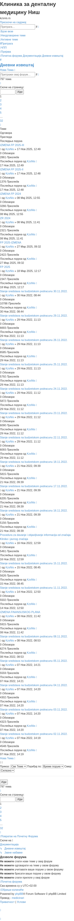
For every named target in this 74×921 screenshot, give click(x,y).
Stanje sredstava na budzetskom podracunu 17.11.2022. (34, 486)
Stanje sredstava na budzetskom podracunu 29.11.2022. (34, 315)
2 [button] (1, 100)
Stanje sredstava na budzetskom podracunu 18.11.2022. (34, 461)
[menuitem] (13, 35)
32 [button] (1, 120)
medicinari (18, 897)
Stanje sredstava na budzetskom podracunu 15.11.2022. (34, 563)
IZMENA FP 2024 (10, 193)
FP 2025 (5, 266)
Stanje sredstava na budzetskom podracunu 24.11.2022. (34, 388)
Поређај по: (45, 766)
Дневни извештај (17, 65)
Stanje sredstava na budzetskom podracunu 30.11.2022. (34, 291)
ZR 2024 (5, 218)
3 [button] (1, 104)
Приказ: (13, 766)
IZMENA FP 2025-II (11, 169)
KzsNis (10, 149)
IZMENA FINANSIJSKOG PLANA (20, 612)
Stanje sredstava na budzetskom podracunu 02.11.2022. (34, 734)
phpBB (19, 893)
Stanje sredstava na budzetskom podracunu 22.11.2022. (34, 437)
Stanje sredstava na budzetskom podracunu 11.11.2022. (34, 587)
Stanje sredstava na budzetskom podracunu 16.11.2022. (34, 510)
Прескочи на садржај (13, 22)
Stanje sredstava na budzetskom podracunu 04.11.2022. (34, 685)
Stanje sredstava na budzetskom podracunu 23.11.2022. (34, 413)
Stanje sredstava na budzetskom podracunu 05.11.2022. (34, 660)
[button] (0, 83)
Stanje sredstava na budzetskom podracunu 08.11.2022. (34, 636)
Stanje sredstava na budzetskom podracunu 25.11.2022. (34, 364)
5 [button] (1, 112)
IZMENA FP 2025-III (12, 145)
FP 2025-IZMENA (10, 242)
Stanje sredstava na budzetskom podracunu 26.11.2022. (34, 340)
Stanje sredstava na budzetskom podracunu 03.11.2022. (34, 709)
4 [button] (1, 108)
